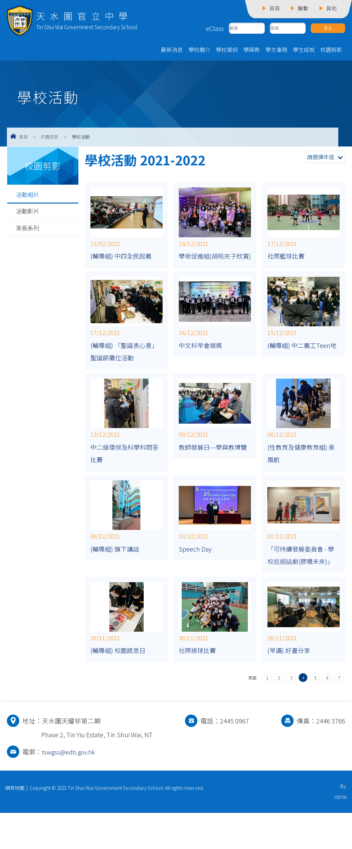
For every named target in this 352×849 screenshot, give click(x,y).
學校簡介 (199, 50)
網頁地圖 (14, 818)
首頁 (23, 137)
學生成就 (304, 50)
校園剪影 (331, 50)
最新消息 (172, 50)
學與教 (251, 50)
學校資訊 (227, 50)
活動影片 (29, 212)
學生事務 (276, 50)
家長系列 (29, 229)
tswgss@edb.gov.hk (70, 781)
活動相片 (29, 195)
